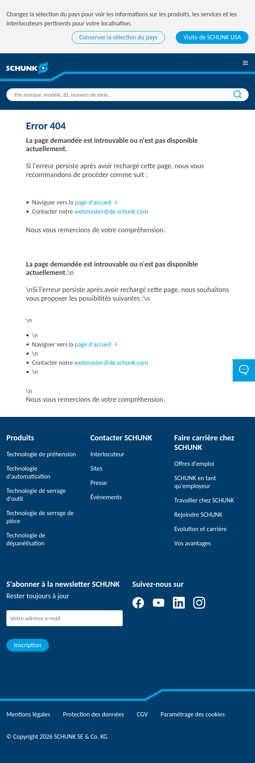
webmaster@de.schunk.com (111, 211)
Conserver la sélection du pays (118, 37)
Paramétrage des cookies (193, 714)
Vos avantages (192, 543)
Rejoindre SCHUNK (198, 514)
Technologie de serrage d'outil (36, 494)
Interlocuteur (107, 454)
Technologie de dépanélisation (25, 539)
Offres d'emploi (194, 463)
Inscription (27, 645)
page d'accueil (93, 202)
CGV (142, 714)
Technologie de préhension (41, 454)
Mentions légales (28, 714)
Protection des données (93, 714)
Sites (96, 468)
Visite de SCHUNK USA (212, 37)
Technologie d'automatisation (28, 472)
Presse (98, 483)
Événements (106, 497)
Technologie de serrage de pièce (40, 517)
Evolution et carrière (200, 529)
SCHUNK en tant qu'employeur (195, 482)
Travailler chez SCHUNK (204, 500)
